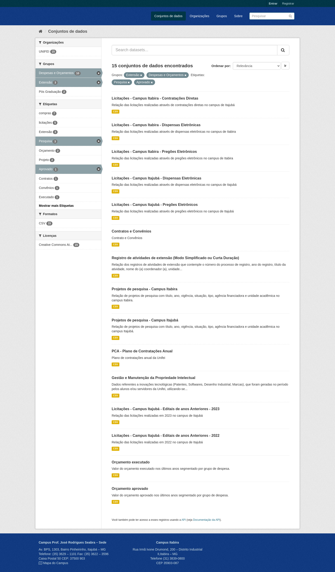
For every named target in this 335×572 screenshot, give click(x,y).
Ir (285, 65)
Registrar (288, 3)
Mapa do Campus (55, 563)
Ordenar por (220, 66)
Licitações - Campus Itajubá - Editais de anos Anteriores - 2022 (165, 435)
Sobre (238, 16)
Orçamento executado (131, 462)
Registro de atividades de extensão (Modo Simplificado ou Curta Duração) (175, 258)
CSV (115, 111)
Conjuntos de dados (168, 16)
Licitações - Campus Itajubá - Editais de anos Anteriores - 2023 (165, 409)
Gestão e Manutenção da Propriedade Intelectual (153, 378)
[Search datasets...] (194, 50)
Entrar (273, 3)
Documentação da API (206, 519)
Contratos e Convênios (131, 231)
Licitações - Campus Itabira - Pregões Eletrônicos (154, 151)
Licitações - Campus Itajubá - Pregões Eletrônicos (155, 205)
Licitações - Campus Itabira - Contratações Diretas (155, 98)
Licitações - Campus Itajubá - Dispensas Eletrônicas (156, 178)
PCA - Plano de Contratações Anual (142, 351)
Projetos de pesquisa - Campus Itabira (144, 289)
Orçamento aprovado (130, 489)
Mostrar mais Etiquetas (56, 205)
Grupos (222, 16)
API (184, 519)
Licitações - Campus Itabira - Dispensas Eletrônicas (156, 125)
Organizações (199, 16)
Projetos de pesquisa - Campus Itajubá (145, 320)
